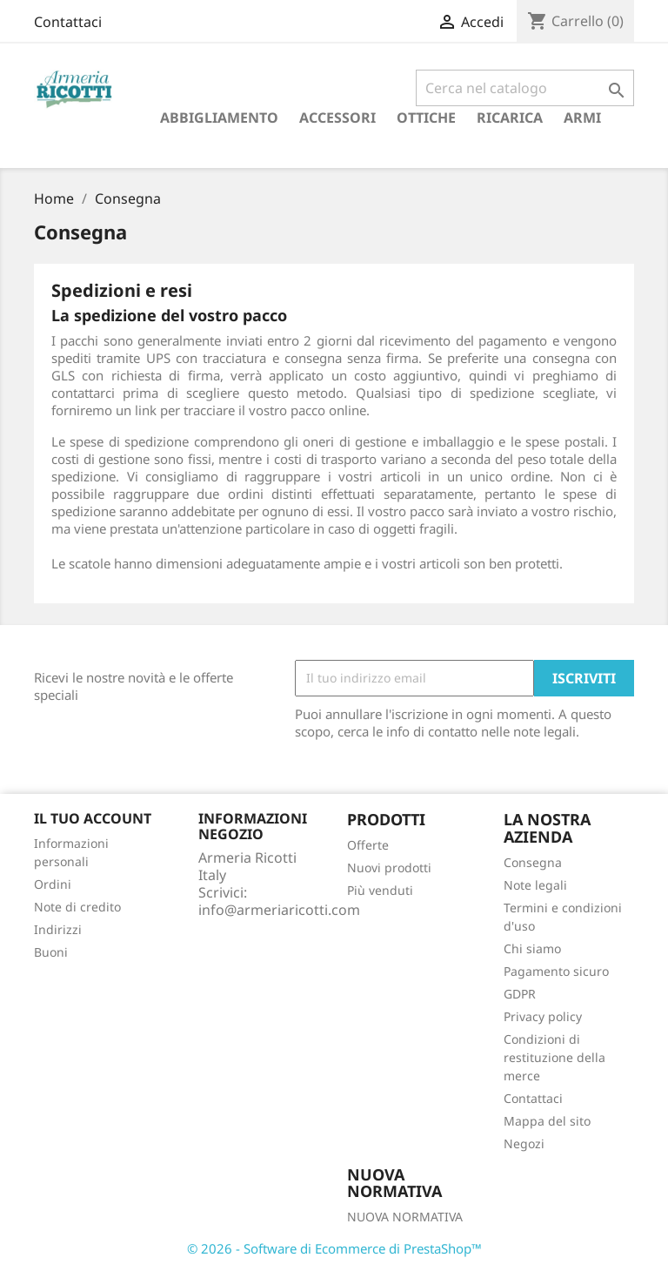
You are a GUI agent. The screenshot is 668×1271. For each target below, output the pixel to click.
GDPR (520, 993)
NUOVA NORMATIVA (405, 1216)
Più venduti (380, 890)
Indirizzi (58, 929)
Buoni (51, 952)
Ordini (52, 884)
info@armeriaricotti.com (279, 909)
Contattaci (68, 21)
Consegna (533, 862)
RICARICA (510, 117)
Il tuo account (92, 818)
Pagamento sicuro (556, 971)
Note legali (535, 885)
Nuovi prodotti (389, 867)
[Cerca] (525, 88)
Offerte (368, 845)
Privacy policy (543, 1016)
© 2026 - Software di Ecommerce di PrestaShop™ (334, 1248)
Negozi (524, 1143)
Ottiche (426, 117)
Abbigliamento (219, 117)
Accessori (337, 117)
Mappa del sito (547, 1121)
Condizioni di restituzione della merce (554, 1057)
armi (582, 117)
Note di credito (77, 906)
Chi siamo (532, 948)
